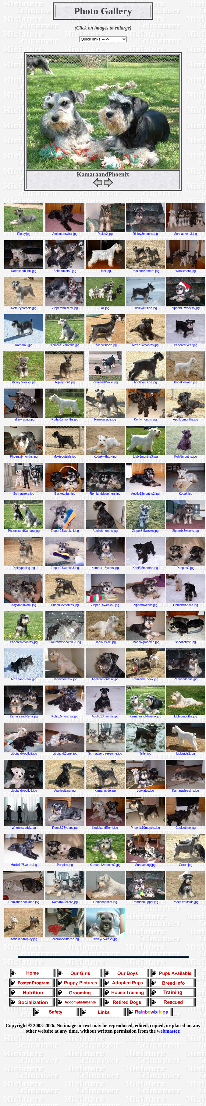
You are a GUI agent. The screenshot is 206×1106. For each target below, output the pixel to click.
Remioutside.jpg (105, 418)
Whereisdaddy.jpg (23, 826)
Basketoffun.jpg (64, 492)
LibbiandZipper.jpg (64, 752)
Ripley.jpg (23, 232)
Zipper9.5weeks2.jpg (105, 604)
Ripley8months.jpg (145, 232)
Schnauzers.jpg (23, 492)
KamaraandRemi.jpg (23, 715)
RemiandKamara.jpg (145, 270)
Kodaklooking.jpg (185, 381)
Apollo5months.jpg (185, 418)
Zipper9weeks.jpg (145, 604)
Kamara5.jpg (23, 344)
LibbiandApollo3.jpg (23, 789)
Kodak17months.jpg (64, 418)
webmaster (168, 1031)
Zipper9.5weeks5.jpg (185, 307)
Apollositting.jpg (64, 789)
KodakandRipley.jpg (23, 938)
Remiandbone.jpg (185, 678)
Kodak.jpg (185, 492)
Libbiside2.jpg (185, 752)
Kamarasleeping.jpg (185, 789)
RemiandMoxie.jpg (105, 381)
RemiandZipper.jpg (145, 901)
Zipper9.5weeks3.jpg (64, 566)
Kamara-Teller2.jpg (64, 901)
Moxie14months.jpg (145, 344)
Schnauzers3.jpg (185, 232)
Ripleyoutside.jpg (145, 307)
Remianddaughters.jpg (105, 492)
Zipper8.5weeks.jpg (145, 529)
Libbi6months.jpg (185, 715)
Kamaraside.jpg (105, 789)
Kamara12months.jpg (64, 344)
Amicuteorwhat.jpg (64, 232)
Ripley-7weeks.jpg (105, 938)
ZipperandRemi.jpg (64, 307)
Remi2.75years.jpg (64, 826)
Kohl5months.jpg (185, 455)
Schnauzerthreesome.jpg (105, 752)
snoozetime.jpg (185, 641)
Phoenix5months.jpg (64, 604)
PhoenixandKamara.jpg (23, 529)
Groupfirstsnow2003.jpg (64, 641)
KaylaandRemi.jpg (23, 604)
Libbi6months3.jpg (145, 455)
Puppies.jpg (64, 863)
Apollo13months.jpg (105, 715)
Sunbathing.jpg (145, 863)
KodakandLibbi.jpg (23, 270)
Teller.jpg (145, 752)
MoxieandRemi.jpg (23, 678)
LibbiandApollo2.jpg (23, 752)
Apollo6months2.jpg (105, 678)
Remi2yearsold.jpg (23, 307)
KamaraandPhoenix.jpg (145, 715)
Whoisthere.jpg (185, 270)
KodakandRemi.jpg (105, 826)
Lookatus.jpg (145, 789)
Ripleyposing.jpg (23, 566)
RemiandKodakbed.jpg (23, 901)
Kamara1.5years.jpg (105, 566)
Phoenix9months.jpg (23, 455)
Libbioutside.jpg (105, 641)
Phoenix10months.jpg (145, 826)
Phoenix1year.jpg (185, 344)
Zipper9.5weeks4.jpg (64, 529)
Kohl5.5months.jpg (145, 566)
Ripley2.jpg (105, 232)
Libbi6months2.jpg (64, 678)
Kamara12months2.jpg (105, 863)
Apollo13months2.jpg (145, 492)
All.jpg (105, 307)
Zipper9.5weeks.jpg (185, 529)
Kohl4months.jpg (145, 418)
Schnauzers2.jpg (64, 270)
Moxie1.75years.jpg (23, 863)
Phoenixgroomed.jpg (145, 641)
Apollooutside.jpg (145, 381)
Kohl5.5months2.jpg (64, 715)
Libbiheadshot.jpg (105, 901)
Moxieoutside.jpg (64, 455)
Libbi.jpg (105, 270)
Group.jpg (185, 863)
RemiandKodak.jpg (145, 678)
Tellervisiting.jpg (23, 418)
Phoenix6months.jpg (23, 641)
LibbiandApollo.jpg (185, 604)
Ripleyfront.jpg (64, 381)
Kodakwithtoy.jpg (105, 455)
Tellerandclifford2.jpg (64, 938)
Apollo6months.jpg (105, 529)
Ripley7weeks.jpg (23, 381)
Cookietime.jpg (185, 826)
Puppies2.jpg (185, 566)
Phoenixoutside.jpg (185, 901)
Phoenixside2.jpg (105, 344)
